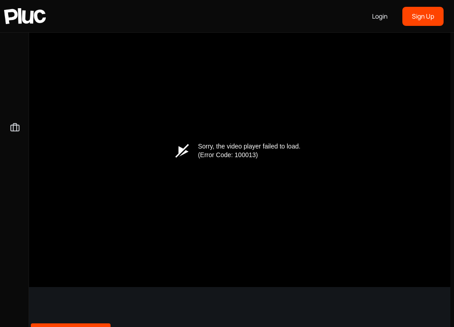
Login (379, 16)
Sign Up (423, 16)
